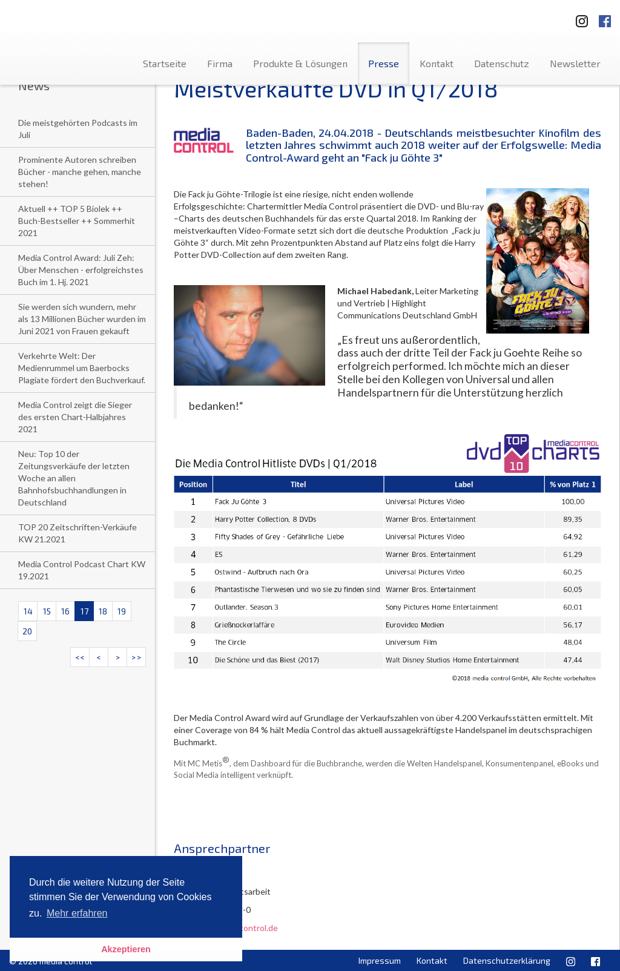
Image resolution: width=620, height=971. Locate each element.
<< (80, 657)
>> (136, 657)
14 (28, 611)
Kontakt (436, 63)
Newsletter (575, 63)
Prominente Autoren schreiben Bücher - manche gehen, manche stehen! (79, 171)
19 (121, 611)
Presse (383, 63)
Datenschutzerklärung (506, 960)
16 (65, 611)
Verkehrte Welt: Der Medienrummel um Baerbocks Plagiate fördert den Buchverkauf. (81, 368)
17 (84, 611)
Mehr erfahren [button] (77, 913)
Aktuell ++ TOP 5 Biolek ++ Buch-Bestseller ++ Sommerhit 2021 (76, 220)
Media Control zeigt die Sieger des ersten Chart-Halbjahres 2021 (75, 417)
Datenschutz (501, 63)
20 (27, 631)
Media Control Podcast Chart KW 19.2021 (81, 570)
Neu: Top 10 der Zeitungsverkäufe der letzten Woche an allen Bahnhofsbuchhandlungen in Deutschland (74, 478)
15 (47, 611)
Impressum (379, 960)
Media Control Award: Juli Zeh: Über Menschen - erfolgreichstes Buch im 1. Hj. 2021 (80, 269)
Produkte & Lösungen (300, 63)
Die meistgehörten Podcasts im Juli (77, 128)
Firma (219, 63)
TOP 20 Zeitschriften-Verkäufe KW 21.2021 (77, 533)
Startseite (164, 63)
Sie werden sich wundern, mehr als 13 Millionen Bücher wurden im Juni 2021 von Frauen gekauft (82, 318)
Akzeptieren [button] (126, 949)
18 (103, 611)
